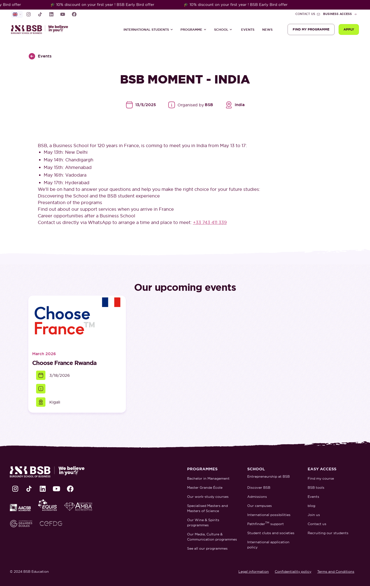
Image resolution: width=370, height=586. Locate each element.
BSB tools (316, 487)
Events (247, 30)
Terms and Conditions (335, 571)
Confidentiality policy (293, 571)
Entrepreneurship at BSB (268, 476)
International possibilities (268, 515)
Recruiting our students (328, 533)
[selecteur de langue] (17, 14)
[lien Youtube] (62, 14)
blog (311, 505)
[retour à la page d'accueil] (41, 29)
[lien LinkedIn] (51, 14)
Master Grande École (204, 487)
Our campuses (259, 505)
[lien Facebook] (74, 14)
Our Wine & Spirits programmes (203, 522)
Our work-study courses (208, 496)
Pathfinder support (265, 523)
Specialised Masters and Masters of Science (207, 508)
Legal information (253, 571)
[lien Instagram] (28, 14)
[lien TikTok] (40, 14)
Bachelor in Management (208, 478)
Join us (314, 515)
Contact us (317, 524)
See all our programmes (207, 548)
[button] (148, 29)
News (267, 30)
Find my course (321, 478)
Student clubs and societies (270, 533)
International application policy (268, 544)
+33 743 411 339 (210, 222)
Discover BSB (258, 487)
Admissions (257, 496)
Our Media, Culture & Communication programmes (212, 537)
